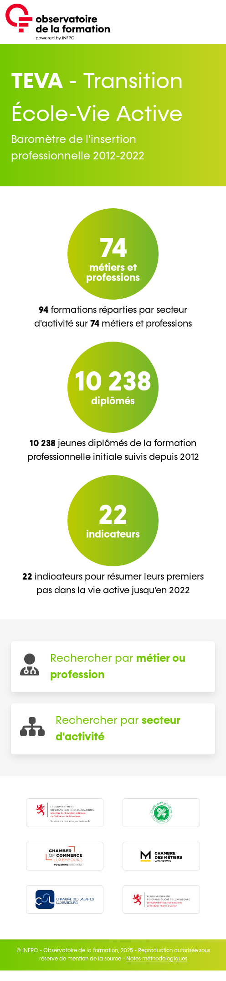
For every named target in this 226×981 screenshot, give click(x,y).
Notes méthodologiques (156, 959)
